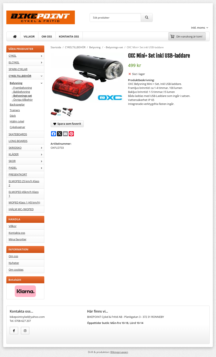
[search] (147, 17)
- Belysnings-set (22, 96)
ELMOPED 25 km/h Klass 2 (24, 183)
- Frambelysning (22, 88)
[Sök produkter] (115, 17)
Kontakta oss (17, 233)
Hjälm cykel (17, 121)
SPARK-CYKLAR (18, 69)
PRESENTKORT (18, 174)
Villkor (12, 226)
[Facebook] (54, 133)
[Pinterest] (71, 133)
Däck (13, 116)
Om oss (13, 256)
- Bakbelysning (21, 92)
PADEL (26, 168)
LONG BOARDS (18, 141)
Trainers (15, 110)
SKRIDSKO (26, 148)
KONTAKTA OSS (69, 36)
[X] (59, 133)
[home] (15, 36)
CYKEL (26, 55)
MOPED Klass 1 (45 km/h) (24, 202)
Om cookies (16, 269)
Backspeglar (17, 104)
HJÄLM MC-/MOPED (21, 209)
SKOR (26, 161)
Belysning (27, 83)
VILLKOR (29, 36)
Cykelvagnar (17, 127)
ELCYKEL (26, 62)
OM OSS (47, 36)
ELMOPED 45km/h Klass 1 (24, 194)
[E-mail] (65, 133)
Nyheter (14, 263)
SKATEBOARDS (18, 134)
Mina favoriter (17, 239)
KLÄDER (26, 154)
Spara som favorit (67, 124)
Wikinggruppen (119, 352)
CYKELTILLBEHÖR (26, 76)
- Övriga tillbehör (22, 100)
